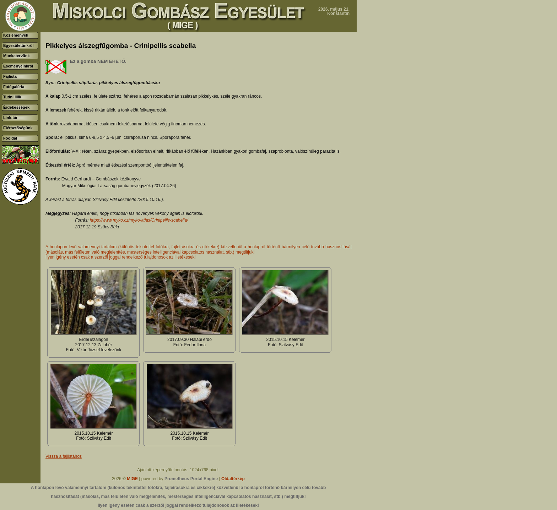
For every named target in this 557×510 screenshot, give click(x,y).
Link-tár (10, 117)
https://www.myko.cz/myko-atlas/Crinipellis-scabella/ (139, 220)
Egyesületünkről (18, 45)
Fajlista (10, 76)
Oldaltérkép (233, 478)
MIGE (132, 478)
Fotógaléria (13, 87)
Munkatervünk (16, 56)
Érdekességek (16, 107)
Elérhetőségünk (18, 128)
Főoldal (10, 138)
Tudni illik (12, 97)
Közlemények (15, 35)
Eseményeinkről (18, 66)
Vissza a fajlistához (63, 456)
